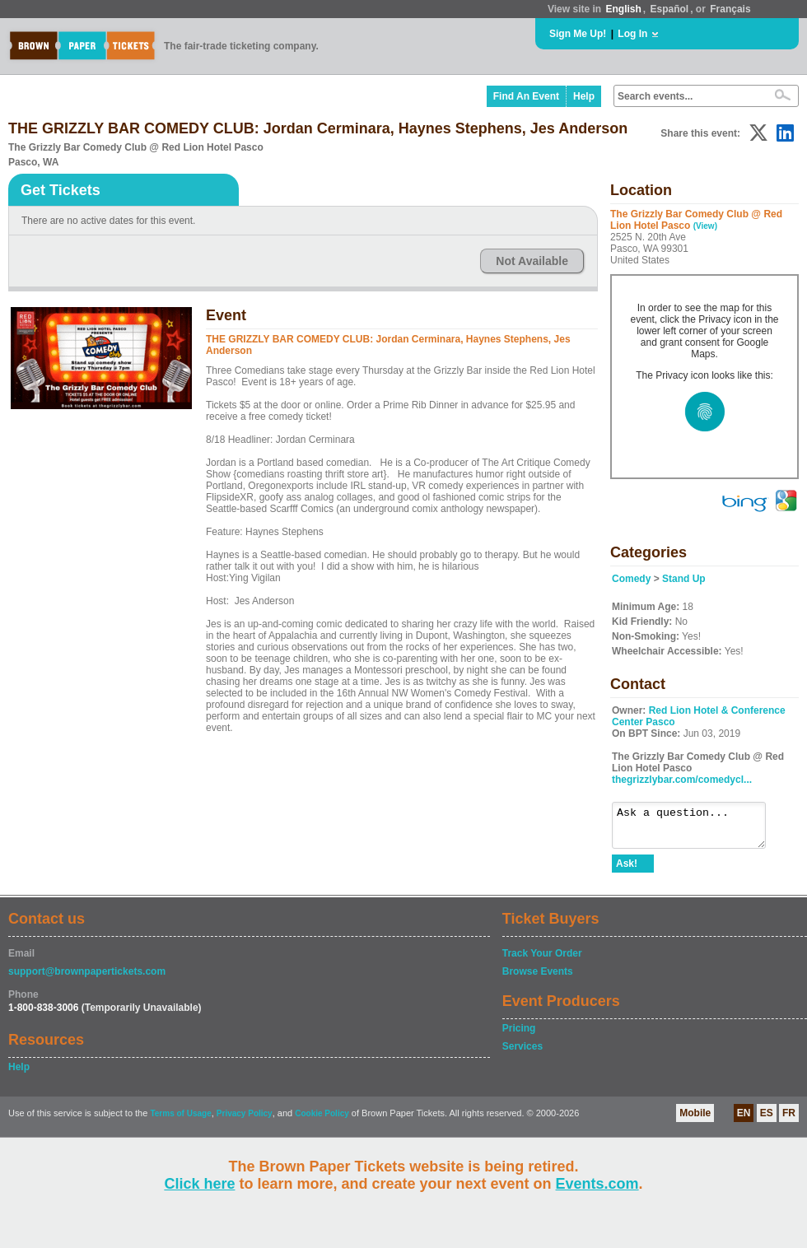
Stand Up (684, 578)
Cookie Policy (322, 1120)
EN (744, 1120)
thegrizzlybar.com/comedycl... (682, 779)
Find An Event (526, 96)
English (623, 9)
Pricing (519, 1035)
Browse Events (537, 979)
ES (766, 1120)
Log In (632, 34)
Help (584, 96)
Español (670, 9)
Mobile (695, 1120)
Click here (199, 1184)
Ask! (626, 871)
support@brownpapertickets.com (87, 979)
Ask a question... (697, 829)
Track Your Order (542, 960)
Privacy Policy (245, 1120)
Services (522, 1053)
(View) (705, 226)
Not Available (532, 261)
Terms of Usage (180, 1120)
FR (788, 1120)
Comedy (631, 578)
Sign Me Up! (577, 34)
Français (730, 9)
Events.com (597, 1184)
